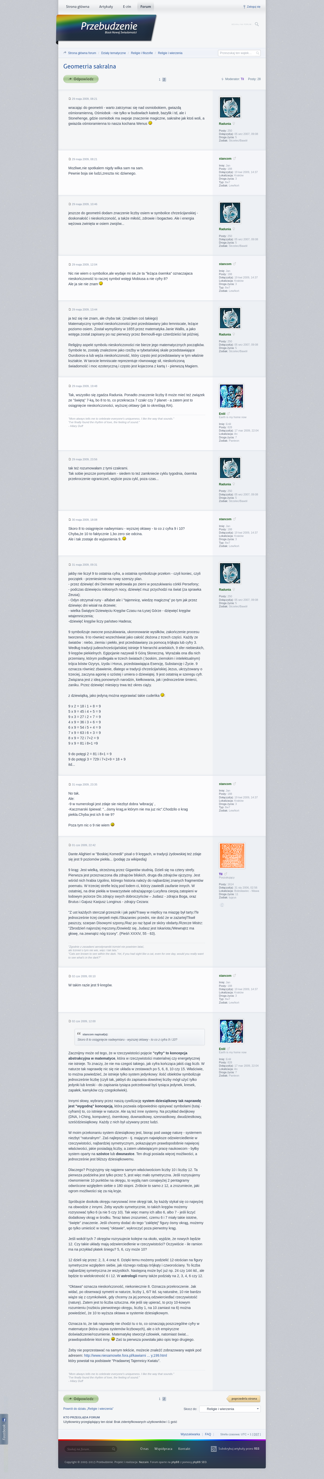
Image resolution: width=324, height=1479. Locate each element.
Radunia (225, 124)
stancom (225, 158)
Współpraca (163, 1449)
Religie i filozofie (142, 53)
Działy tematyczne (113, 53)
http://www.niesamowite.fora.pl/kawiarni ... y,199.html (125, 1355)
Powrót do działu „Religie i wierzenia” (88, 1409)
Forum (145, 7)
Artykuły (106, 7)
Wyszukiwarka (190, 1434)
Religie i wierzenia (170, 53)
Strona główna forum (82, 53)
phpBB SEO (200, 1462)
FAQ (208, 1434)
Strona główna (77, 7)
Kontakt (184, 1449)
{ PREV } (243, 1399)
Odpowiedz (82, 79)
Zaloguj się (253, 6)
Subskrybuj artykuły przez (238, 1448)
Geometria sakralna (89, 66)
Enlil (222, 414)
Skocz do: (190, 1409)
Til (242, 79)
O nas (144, 1449)
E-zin (127, 7)
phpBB (175, 1462)
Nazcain (144, 1462)
